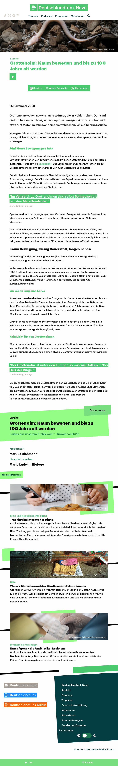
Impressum (68, 710)
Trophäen (67, 700)
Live (30, 762)
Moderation (77, 15)
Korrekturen (68, 715)
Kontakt (66, 689)
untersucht (45, 163)
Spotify (36, 88)
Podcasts (46, 15)
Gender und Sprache (73, 725)
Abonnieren (79, 88)
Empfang (66, 694)
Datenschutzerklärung (74, 705)
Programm (61, 15)
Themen (33, 15)
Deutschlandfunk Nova (74, 684)
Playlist (89, 762)
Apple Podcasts (56, 88)
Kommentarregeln (72, 720)
